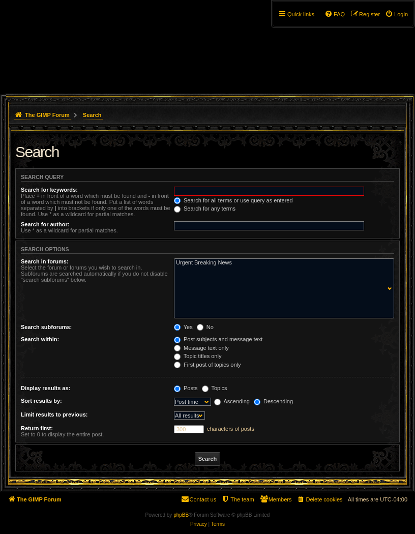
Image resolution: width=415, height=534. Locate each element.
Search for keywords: (49, 190)
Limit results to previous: (54, 414)
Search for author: (45, 224)
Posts (186, 388)
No (205, 327)
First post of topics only (207, 365)
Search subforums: (46, 327)
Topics (214, 388)
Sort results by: (41, 401)
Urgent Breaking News (282, 262)
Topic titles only (197, 356)
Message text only (201, 348)
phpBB (181, 515)
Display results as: (45, 388)
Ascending (232, 401)
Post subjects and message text (218, 339)
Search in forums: (45, 261)
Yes (183, 327)
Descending (273, 401)
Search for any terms (204, 208)
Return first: (37, 428)
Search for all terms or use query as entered (233, 200)
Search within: (40, 339)
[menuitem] (396, 14)
